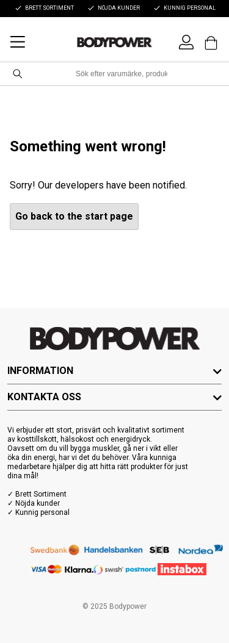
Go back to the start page (74, 216)
